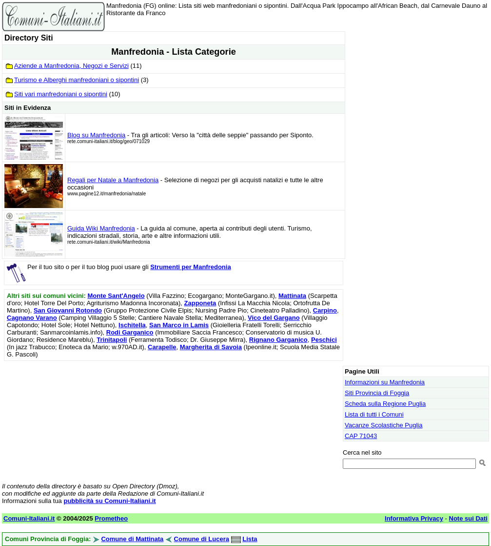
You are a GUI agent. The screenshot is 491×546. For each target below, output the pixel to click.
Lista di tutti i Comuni (374, 414)
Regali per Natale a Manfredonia (112, 180)
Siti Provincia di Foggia (377, 393)
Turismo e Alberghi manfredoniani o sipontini (76, 80)
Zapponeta (200, 303)
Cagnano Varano (32, 317)
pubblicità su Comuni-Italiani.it (109, 500)
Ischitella (132, 325)
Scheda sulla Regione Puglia (385, 403)
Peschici (324, 339)
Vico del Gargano (274, 317)
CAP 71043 (361, 436)
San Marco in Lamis (179, 325)
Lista (249, 539)
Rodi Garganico (130, 332)
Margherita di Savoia (211, 347)
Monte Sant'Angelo (115, 295)
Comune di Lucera (201, 539)
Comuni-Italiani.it (29, 518)
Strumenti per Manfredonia (190, 267)
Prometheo (111, 518)
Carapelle (162, 347)
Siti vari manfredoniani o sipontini (60, 94)
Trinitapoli (112, 339)
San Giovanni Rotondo (68, 310)
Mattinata (292, 295)
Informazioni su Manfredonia (385, 382)
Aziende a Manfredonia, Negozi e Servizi (71, 65)
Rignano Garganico (278, 339)
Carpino (325, 310)
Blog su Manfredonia (96, 135)
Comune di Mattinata (132, 539)
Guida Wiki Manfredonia (101, 228)
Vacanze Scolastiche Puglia (383, 425)
